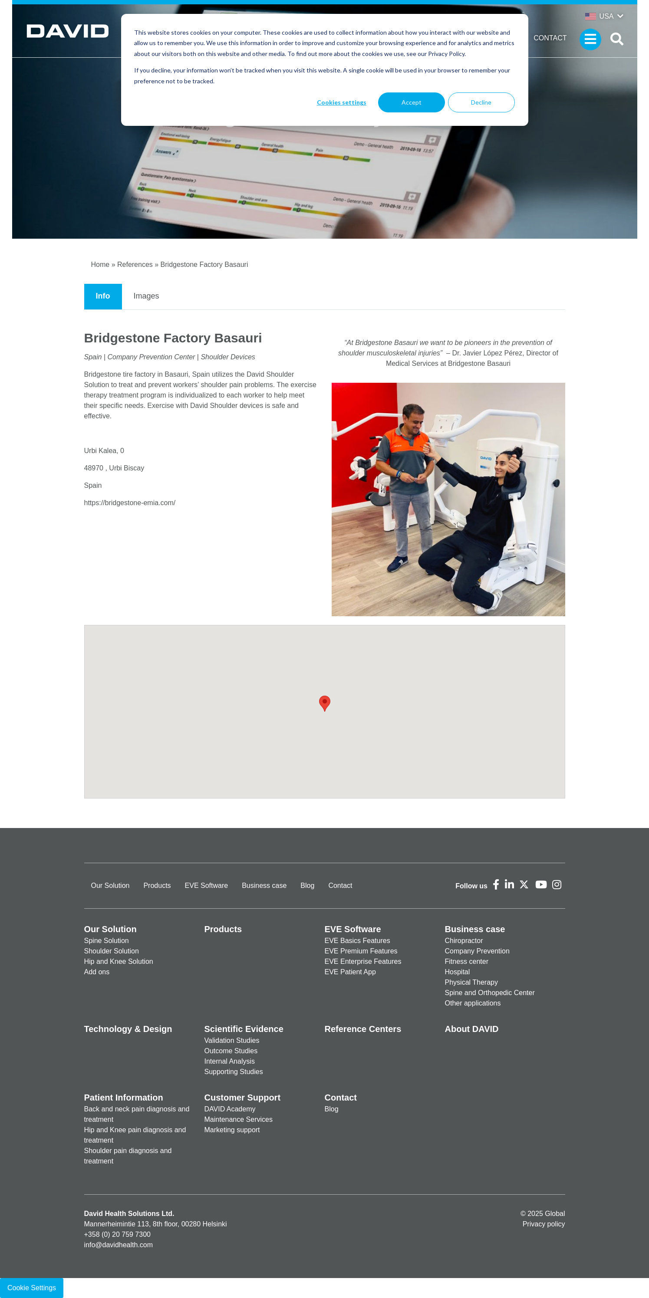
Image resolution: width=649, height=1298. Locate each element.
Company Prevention (477, 951)
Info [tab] (103, 296)
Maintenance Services (238, 1119)
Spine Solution (106, 940)
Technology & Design (128, 1029)
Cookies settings (341, 102)
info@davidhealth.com (118, 1245)
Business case (264, 885)
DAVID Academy (230, 1109)
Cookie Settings (31, 1287)
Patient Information (123, 1097)
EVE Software (206, 885)
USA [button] (599, 16)
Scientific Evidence (243, 1029)
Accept (412, 102)
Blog (307, 885)
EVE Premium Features (361, 951)
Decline (481, 102)
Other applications (473, 1003)
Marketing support (232, 1130)
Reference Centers (363, 1029)
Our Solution (110, 885)
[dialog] (324, 70)
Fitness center (466, 961)
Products (157, 885)
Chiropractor (464, 940)
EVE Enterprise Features (363, 961)
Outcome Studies (231, 1051)
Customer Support (242, 1097)
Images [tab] (146, 296)
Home (100, 264)
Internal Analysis (229, 1061)
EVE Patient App (350, 972)
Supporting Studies (233, 1071)
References (135, 264)
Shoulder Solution (111, 951)
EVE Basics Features (357, 940)
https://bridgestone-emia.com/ (130, 502)
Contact (550, 38)
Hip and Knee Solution (118, 961)
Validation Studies (232, 1040)
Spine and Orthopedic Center (490, 992)
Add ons (97, 972)
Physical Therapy (471, 982)
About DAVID (472, 1029)
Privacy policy (544, 1224)
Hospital (457, 972)
